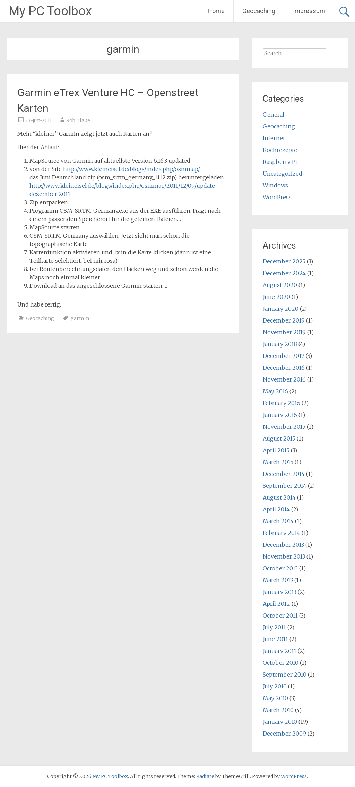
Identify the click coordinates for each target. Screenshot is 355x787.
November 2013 (284, 556)
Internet (274, 138)
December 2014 (284, 473)
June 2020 (276, 296)
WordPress (277, 197)
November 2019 (284, 332)
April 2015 (276, 450)
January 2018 (280, 344)
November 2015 (284, 426)
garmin (80, 318)
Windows (275, 185)
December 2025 (284, 261)
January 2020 (280, 308)
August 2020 (280, 285)
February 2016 (281, 403)
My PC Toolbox (50, 11)
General (273, 114)
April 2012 (276, 603)
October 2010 (280, 662)
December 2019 (284, 320)
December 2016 (284, 367)
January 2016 (280, 414)
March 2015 (278, 462)
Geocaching (258, 11)
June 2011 (275, 639)
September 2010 (284, 674)
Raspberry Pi (280, 161)
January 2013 (279, 591)
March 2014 (278, 521)
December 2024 (284, 273)
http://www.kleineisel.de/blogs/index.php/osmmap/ (131, 169)
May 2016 (275, 391)
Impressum (309, 11)
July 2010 (275, 686)
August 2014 (279, 497)
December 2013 (283, 544)
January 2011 (279, 650)
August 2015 (279, 438)
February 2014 (281, 532)
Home (216, 11)
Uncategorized (282, 173)
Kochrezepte (280, 149)
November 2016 (284, 379)
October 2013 (280, 568)
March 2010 (278, 709)
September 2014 (284, 485)
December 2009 (284, 733)
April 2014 (276, 509)
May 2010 (275, 698)
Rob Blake (78, 120)
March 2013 (278, 580)
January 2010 (280, 721)
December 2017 (283, 355)
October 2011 (280, 615)
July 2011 (274, 627)
